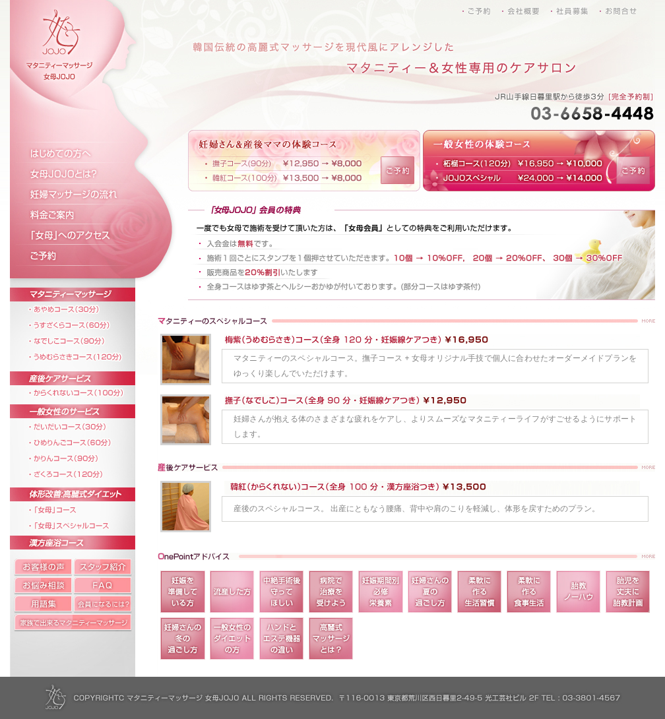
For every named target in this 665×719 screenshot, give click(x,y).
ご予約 (84, 257)
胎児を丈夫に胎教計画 (628, 592)
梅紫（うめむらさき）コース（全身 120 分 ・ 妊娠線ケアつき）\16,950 (190, 359)
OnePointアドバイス (406, 557)
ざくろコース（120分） (84, 471)
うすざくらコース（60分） (84, 324)
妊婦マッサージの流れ (84, 194)
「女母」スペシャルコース (84, 522)
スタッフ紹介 (104, 566)
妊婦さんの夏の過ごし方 (430, 592)
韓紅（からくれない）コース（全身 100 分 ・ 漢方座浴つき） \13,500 (190, 506)
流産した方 (232, 592)
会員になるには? (104, 604)
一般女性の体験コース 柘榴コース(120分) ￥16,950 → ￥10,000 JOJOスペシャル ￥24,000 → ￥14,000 (519, 160)
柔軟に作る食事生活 (529, 592)
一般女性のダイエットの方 (232, 638)
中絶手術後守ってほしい (281, 592)
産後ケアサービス (84, 372)
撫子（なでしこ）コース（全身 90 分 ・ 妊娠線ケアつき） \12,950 (190, 420)
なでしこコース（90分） (84, 339)
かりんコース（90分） (84, 456)
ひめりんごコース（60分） (84, 441)
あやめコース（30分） (84, 309)
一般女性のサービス (84, 408)
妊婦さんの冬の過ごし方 (182, 638)
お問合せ (615, 9)
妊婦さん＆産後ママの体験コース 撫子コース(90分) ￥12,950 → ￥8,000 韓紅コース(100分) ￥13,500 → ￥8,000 (284, 160)
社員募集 (572, 9)
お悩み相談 (41, 586)
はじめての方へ (84, 152)
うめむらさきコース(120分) (84, 354)
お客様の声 (41, 566)
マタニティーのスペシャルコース (406, 321)
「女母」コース (84, 507)
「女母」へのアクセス (84, 236)
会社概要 (529, 9)
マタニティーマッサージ (84, 289)
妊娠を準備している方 (182, 592)
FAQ (104, 586)
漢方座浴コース (84, 540)
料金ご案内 (84, 215)
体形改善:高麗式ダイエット (84, 489)
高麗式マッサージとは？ (331, 638)
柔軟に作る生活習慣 (479, 592)
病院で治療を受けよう (331, 592)
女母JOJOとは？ (84, 173)
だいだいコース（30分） (84, 425)
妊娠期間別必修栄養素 (380, 592)
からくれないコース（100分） (84, 390)
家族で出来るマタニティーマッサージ (76, 622)
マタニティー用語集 (41, 604)
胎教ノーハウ (578, 592)
